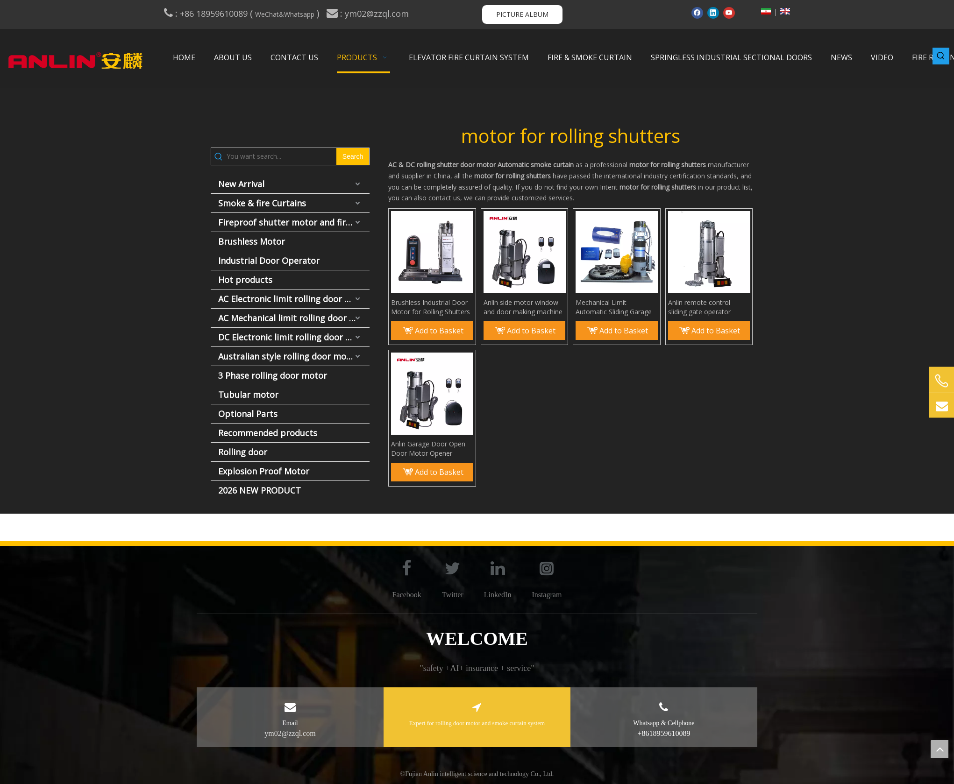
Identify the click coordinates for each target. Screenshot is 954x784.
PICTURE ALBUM (522, 14)
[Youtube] (729, 13)
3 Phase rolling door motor (272, 375)
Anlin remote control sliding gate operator (699, 307)
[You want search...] (281, 156)
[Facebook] (697, 13)
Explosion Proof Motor (263, 471)
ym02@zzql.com (378, 13)
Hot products (245, 279)
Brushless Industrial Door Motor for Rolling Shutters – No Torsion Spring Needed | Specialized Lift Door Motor (430, 307)
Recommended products (267, 432)
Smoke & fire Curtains (262, 203)
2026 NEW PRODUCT (259, 490)
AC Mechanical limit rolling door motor (294, 318)
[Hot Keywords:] (941, 56)
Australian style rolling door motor (288, 356)
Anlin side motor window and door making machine (523, 307)
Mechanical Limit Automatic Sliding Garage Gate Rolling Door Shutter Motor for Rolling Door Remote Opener (615, 307)
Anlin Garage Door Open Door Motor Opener (428, 448)
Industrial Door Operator (269, 260)
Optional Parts (248, 413)
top (939, 749)
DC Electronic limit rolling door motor (294, 337)
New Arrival (241, 184)
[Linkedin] (713, 13)
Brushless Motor (251, 241)
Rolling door (242, 452)
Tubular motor (248, 394)
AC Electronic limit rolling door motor (294, 298)
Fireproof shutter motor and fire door (294, 222)
